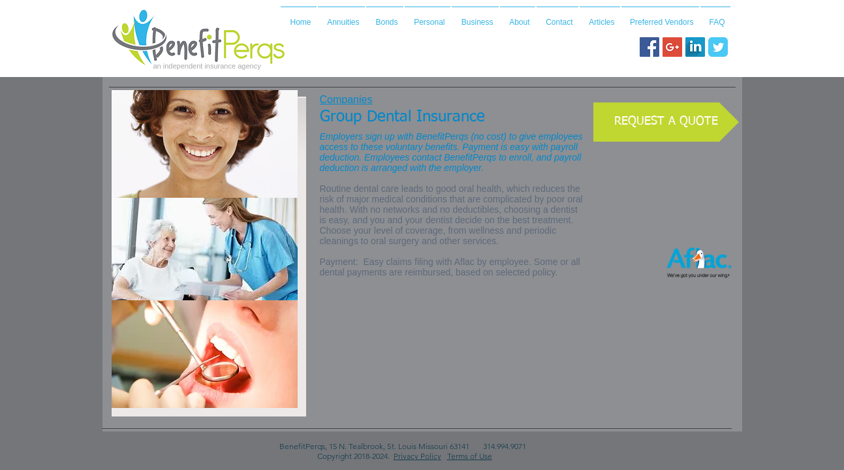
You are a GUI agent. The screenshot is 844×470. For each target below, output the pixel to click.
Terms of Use (469, 456)
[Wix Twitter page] (718, 47)
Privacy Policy (417, 456)
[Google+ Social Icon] (672, 47)
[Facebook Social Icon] (649, 47)
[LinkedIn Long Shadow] (695, 47)
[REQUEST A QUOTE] (666, 122)
